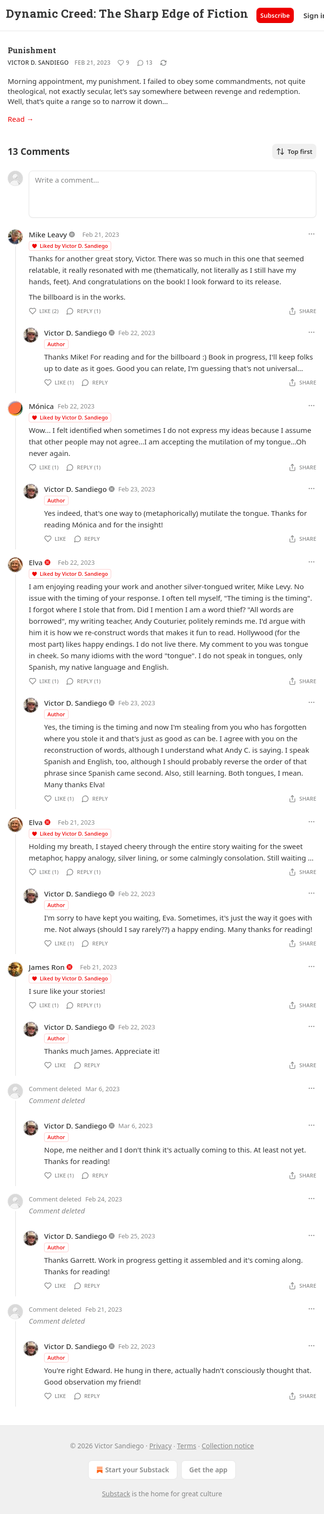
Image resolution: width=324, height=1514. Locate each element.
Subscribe (275, 15)
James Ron (47, 967)
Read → (21, 119)
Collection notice (228, 1445)
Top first (294, 151)
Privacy (160, 1445)
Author (56, 344)
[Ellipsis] (311, 234)
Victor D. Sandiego (38, 62)
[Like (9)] (123, 63)
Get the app (208, 1469)
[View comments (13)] (144, 63)
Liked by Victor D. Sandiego (69, 245)
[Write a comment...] (172, 194)
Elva (36, 562)
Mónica (41, 406)
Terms (186, 1445)
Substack (116, 1493)
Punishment (32, 50)
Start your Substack (131, 1470)
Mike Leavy (48, 234)
